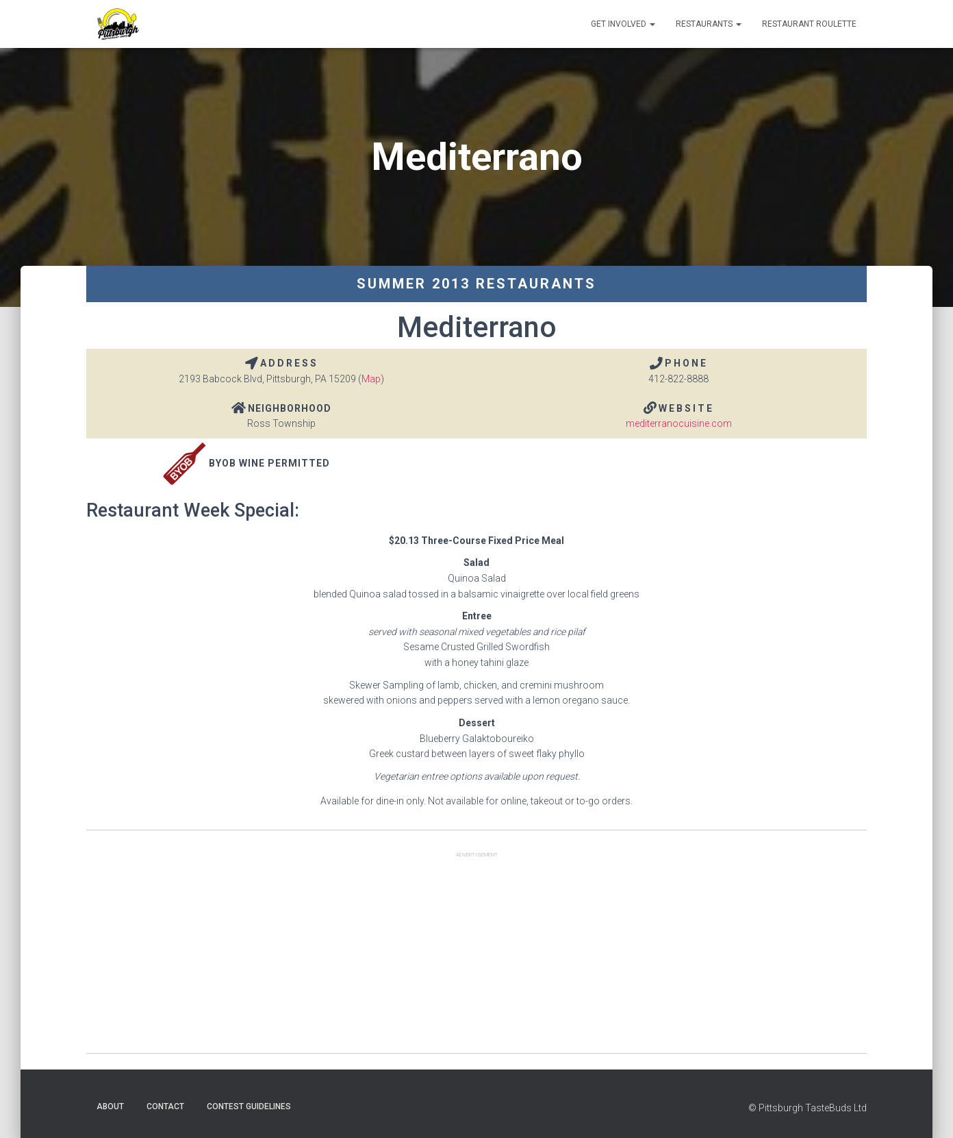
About (110, 1106)
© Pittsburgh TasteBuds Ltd (807, 1107)
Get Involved (623, 24)
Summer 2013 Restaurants (476, 283)
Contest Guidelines (249, 1106)
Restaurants (708, 24)
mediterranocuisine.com (679, 423)
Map (371, 378)
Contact (165, 1106)
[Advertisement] (476, 957)
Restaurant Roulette (809, 24)
